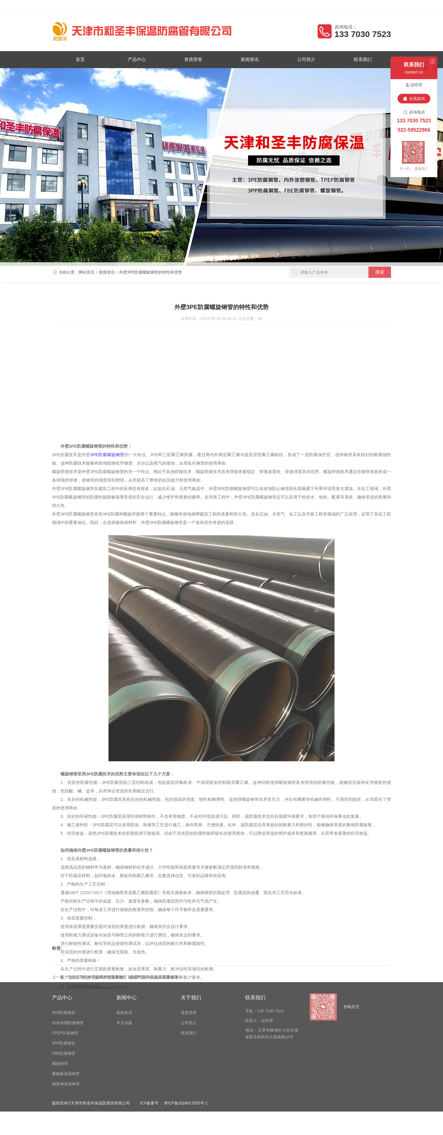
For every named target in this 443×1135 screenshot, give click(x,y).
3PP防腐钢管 (63, 990)
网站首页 (86, 264)
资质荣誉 (194, 59)
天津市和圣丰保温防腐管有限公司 (100, 5)
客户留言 (384, 5)
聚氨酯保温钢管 (66, 1020)
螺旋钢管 (60, 1010)
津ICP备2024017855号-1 (186, 1050)
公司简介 (305, 59)
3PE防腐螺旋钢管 (107, 703)
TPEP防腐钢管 (65, 980)
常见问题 (124, 969)
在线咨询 (417, 98)
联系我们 (360, 59)
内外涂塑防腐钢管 (68, 969)
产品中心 (138, 59)
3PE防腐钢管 (63, 959)
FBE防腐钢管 (63, 1000)
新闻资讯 (249, 59)
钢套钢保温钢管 (66, 1030)
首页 (83, 59)
